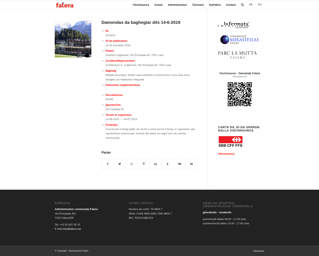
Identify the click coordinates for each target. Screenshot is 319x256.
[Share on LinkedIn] (156, 164)
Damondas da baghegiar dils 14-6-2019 (141, 22)
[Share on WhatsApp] (132, 164)
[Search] (242, 4)
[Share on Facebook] (108, 164)
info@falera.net (72, 228)
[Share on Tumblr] (168, 164)
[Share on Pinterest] (144, 164)
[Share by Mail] (191, 164)
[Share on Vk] (179, 164)
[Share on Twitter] (120, 164)
